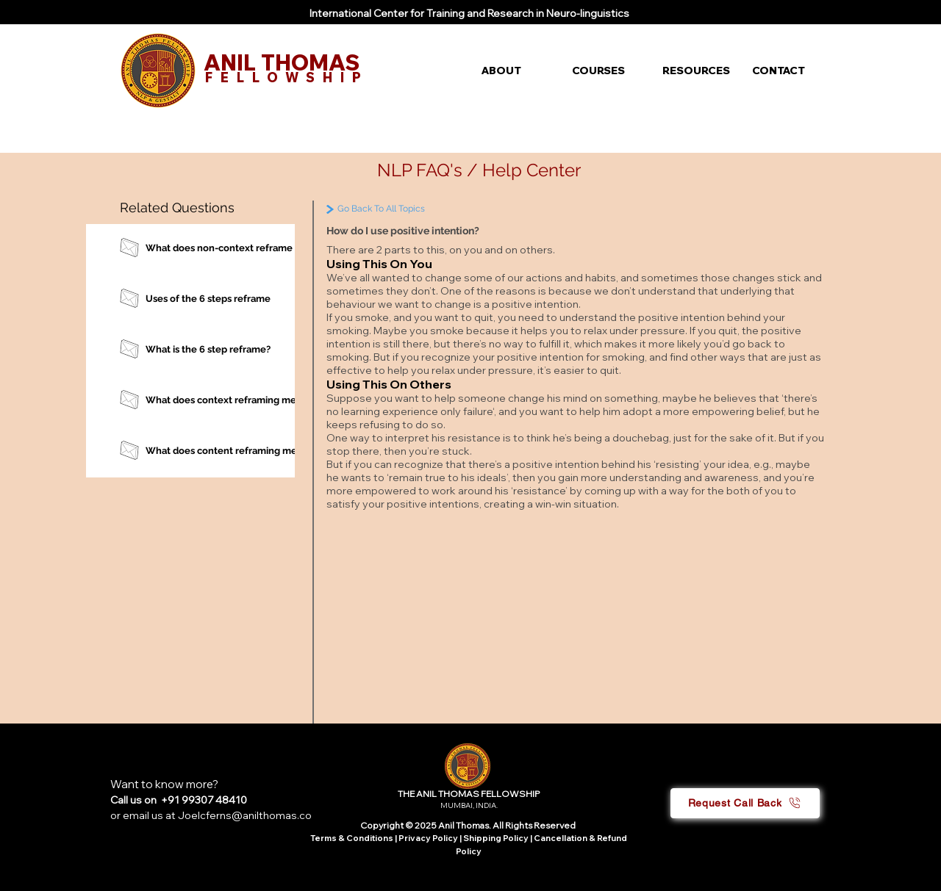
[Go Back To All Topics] (412, 209)
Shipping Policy (496, 838)
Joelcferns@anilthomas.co (245, 815)
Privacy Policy (428, 838)
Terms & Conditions (351, 838)
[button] (515, 70)
